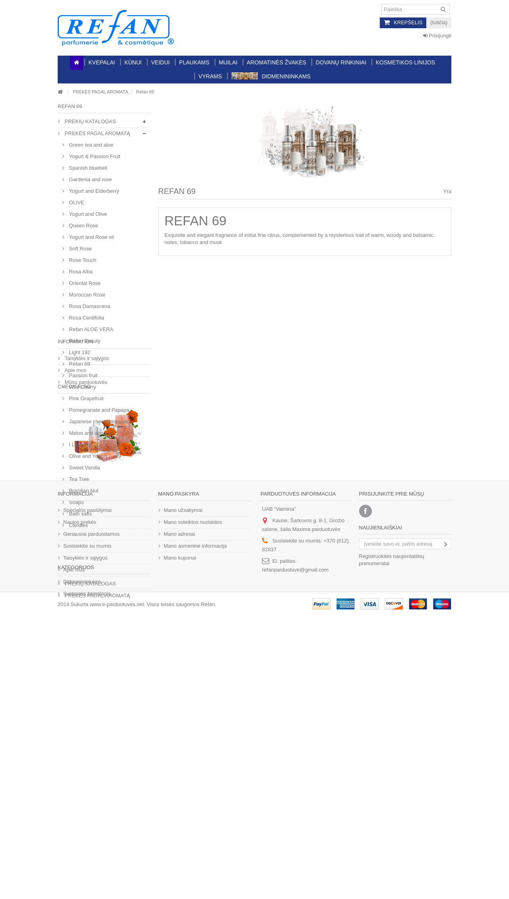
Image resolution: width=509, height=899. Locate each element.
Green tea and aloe (90, 145)
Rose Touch (82, 260)
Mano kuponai (180, 778)
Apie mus (74, 575)
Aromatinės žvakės (277, 62)
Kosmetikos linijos (405, 62)
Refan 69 (79, 364)
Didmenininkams (271, 75)
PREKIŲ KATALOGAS (89, 121)
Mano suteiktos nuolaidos (193, 742)
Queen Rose (83, 226)
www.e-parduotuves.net (117, 887)
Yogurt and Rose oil (91, 237)
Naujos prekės (79, 742)
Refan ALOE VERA (90, 329)
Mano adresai (179, 754)
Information (75, 548)
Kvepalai (102, 62)
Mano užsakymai (183, 730)
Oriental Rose (84, 283)
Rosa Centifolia (86, 318)
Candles (78, 525)
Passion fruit (82, 375)
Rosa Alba (80, 272)
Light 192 (79, 352)
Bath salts (80, 514)
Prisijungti (437, 36)
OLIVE (76, 202)
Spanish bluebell (87, 168)
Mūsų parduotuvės (85, 587)
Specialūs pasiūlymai (87, 730)
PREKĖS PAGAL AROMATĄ (100, 91)
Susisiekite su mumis (87, 766)
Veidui (160, 62)
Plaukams (194, 62)
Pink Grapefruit (85, 398)
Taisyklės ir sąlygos (86, 563)
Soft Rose (80, 249)
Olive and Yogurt (87, 456)
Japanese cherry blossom (98, 421)
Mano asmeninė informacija (195, 766)
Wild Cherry (82, 387)
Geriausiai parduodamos (91, 754)
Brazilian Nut (83, 491)
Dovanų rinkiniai (341, 62)
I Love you (80, 445)
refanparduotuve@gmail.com (295, 790)
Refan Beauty (84, 341)
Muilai (228, 62)
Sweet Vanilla (84, 468)
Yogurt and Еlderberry (93, 191)
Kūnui (133, 62)
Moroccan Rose (86, 295)
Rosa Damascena (89, 306)
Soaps (76, 502)
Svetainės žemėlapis (87, 814)
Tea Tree (78, 479)
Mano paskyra (178, 714)
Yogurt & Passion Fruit (94, 156)
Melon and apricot (89, 433)
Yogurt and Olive (87, 214)
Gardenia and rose (90, 179)
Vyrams (210, 76)
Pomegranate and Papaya (98, 410)
